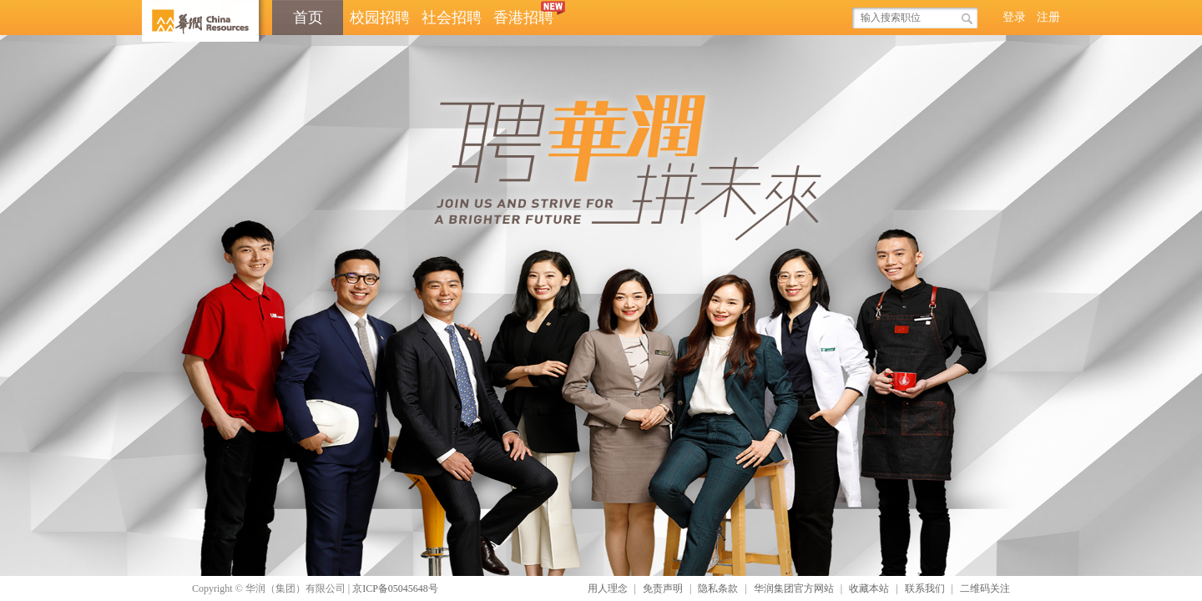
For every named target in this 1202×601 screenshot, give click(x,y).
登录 (1014, 17)
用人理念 (608, 588)
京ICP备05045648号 (395, 588)
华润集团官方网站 (794, 588)
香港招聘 (526, 13)
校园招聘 (380, 17)
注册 (1048, 17)
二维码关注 (985, 588)
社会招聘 (452, 17)
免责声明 (663, 588)
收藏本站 (869, 588)
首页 (308, 17)
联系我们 (925, 588)
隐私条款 (718, 588)
